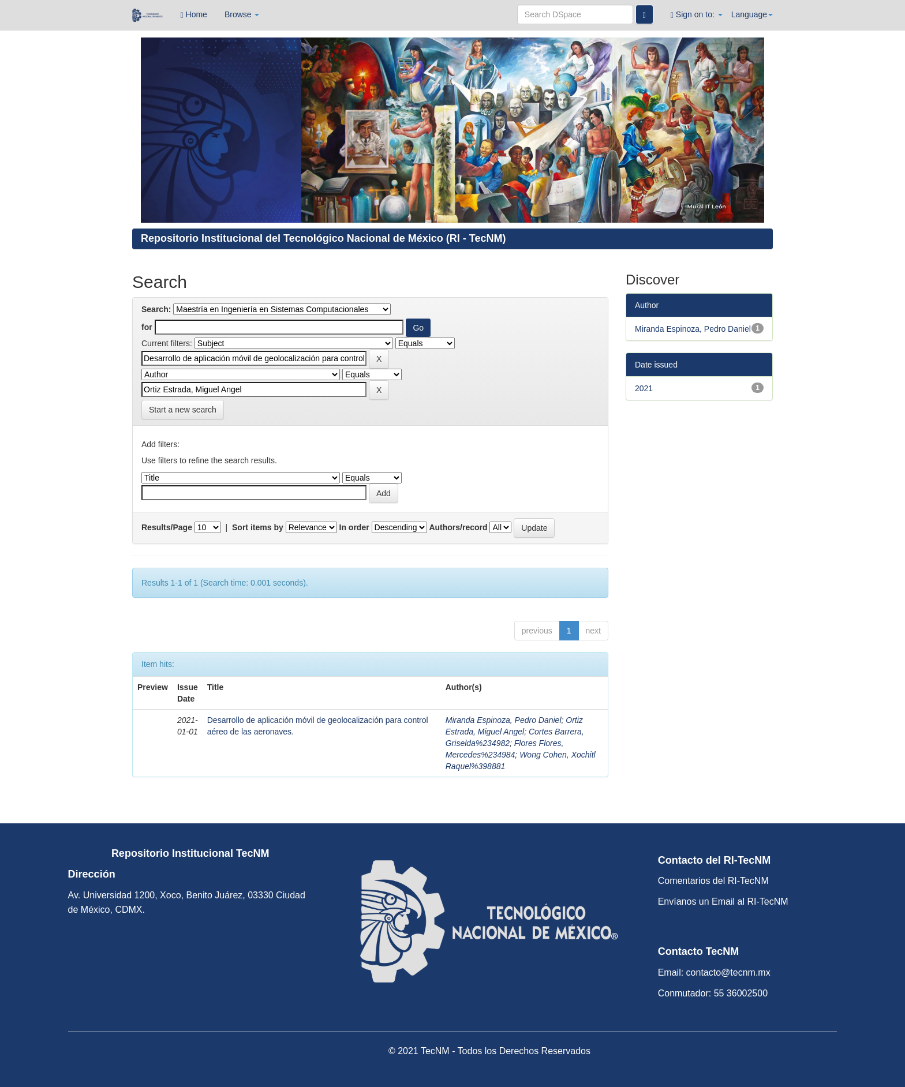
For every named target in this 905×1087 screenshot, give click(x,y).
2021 (644, 388)
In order (354, 527)
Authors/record (458, 527)
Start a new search (182, 409)
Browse (242, 14)
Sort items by (257, 527)
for (146, 327)
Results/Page (166, 527)
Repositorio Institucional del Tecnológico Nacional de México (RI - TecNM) (323, 238)
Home (194, 15)
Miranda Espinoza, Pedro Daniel (504, 720)
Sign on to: (697, 15)
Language (752, 14)
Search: (156, 309)
